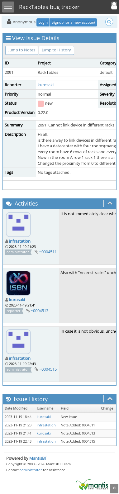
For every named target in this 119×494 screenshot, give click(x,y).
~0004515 (48, 369)
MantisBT (38, 458)
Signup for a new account (73, 22)
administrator (31, 470)
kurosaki (46, 85)
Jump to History (56, 50)
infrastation (20, 241)
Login (43, 22)
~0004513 (39, 310)
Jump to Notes (21, 50)
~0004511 (48, 251)
